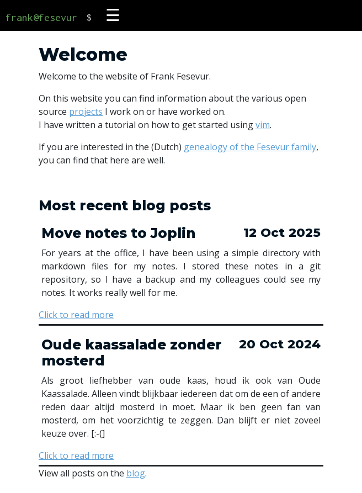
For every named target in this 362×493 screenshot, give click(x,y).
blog (135, 473)
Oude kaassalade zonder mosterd (131, 352)
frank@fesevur (41, 17)
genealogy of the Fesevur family (250, 147)
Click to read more (76, 315)
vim (262, 125)
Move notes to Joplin (118, 233)
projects (86, 111)
